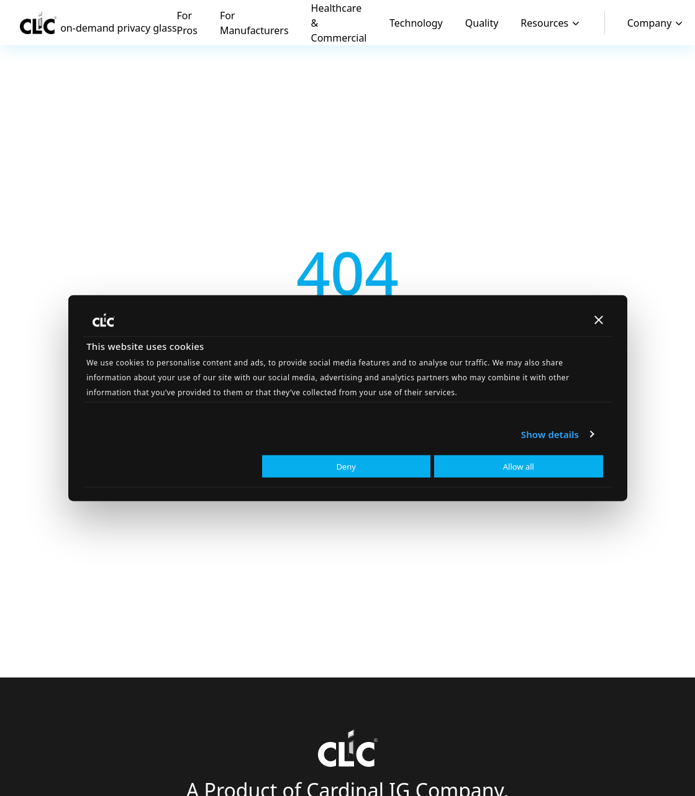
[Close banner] (598, 319)
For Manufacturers (254, 23)
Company (656, 23)
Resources (551, 23)
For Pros (187, 23)
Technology (416, 23)
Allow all (518, 466)
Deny (346, 466)
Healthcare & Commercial (339, 23)
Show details (550, 433)
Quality (482, 23)
